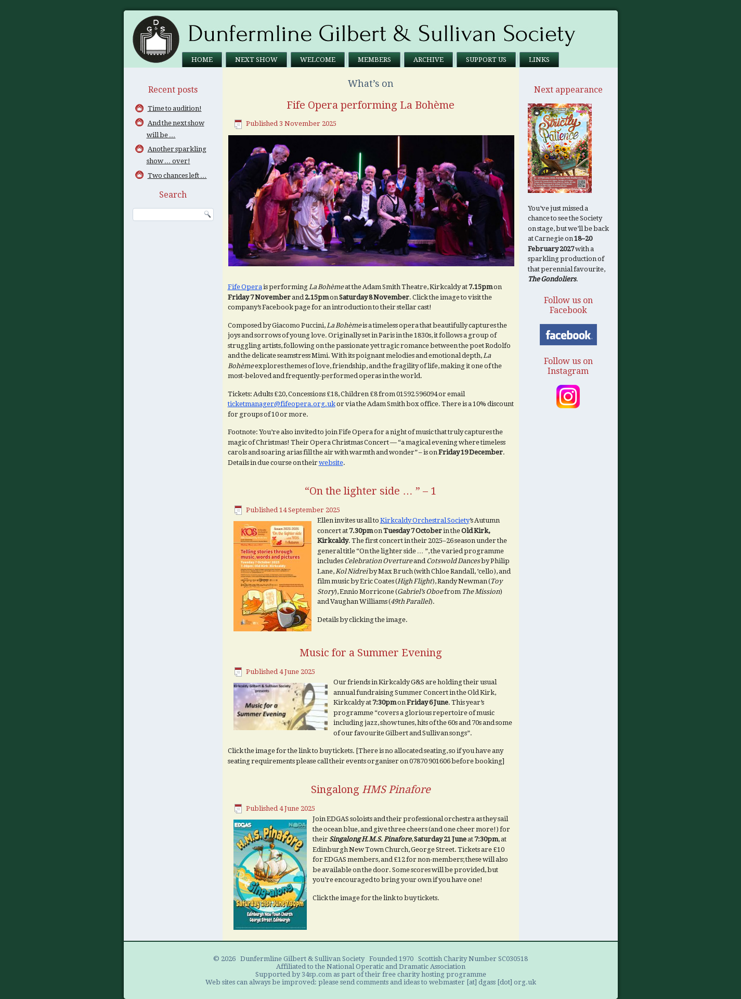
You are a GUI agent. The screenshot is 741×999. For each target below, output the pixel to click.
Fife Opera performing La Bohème (370, 105)
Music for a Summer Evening (371, 652)
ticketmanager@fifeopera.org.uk (281, 404)
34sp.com (317, 974)
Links (539, 59)
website (331, 462)
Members (374, 59)
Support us (486, 59)
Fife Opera (245, 287)
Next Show (256, 59)
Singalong (371, 789)
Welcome (317, 59)
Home (202, 59)
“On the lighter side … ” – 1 (370, 491)
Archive (428, 59)
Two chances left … (177, 175)
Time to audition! (175, 108)
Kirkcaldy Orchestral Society (425, 520)
